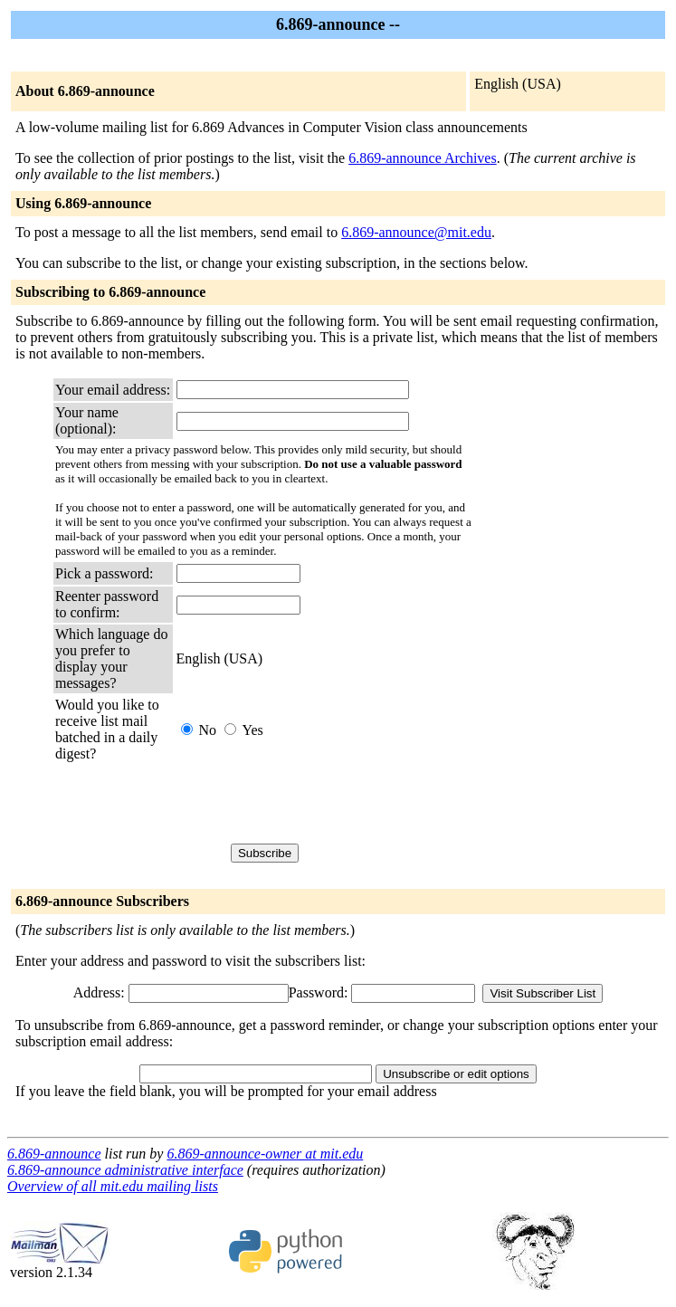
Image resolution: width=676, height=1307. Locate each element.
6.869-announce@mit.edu (416, 232)
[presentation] (314, 803)
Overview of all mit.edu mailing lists (112, 1186)
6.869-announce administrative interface (125, 1170)
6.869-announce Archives (422, 158)
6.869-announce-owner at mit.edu (265, 1153)
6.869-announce (54, 1153)
